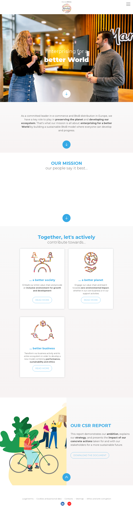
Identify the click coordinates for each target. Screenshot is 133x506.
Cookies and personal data (50, 492)
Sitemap (78, 492)
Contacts (68, 492)
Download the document (88, 449)
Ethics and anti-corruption (96, 492)
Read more (42, 293)
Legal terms (31, 492)
